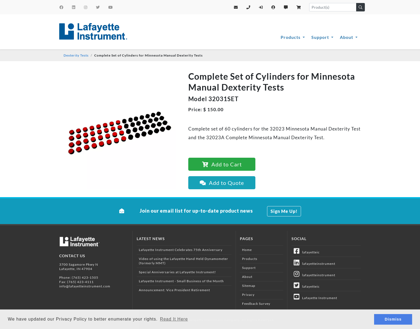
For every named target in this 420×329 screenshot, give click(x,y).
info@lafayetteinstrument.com (84, 286)
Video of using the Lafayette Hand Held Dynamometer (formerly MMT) (183, 261)
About (347, 37)
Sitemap (248, 286)
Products (291, 37)
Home (247, 250)
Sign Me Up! (284, 211)
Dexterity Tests (76, 55)
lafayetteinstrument (314, 262)
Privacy (248, 295)
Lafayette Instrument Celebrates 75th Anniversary (180, 250)
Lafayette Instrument (315, 296)
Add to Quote (222, 182)
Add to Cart (222, 164)
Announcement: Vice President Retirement (174, 290)
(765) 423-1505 (85, 277)
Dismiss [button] (393, 319)
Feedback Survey (256, 304)
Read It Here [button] (174, 319)
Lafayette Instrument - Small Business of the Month (181, 281)
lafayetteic (307, 251)
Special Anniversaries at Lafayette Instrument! (177, 272)
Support (320, 37)
